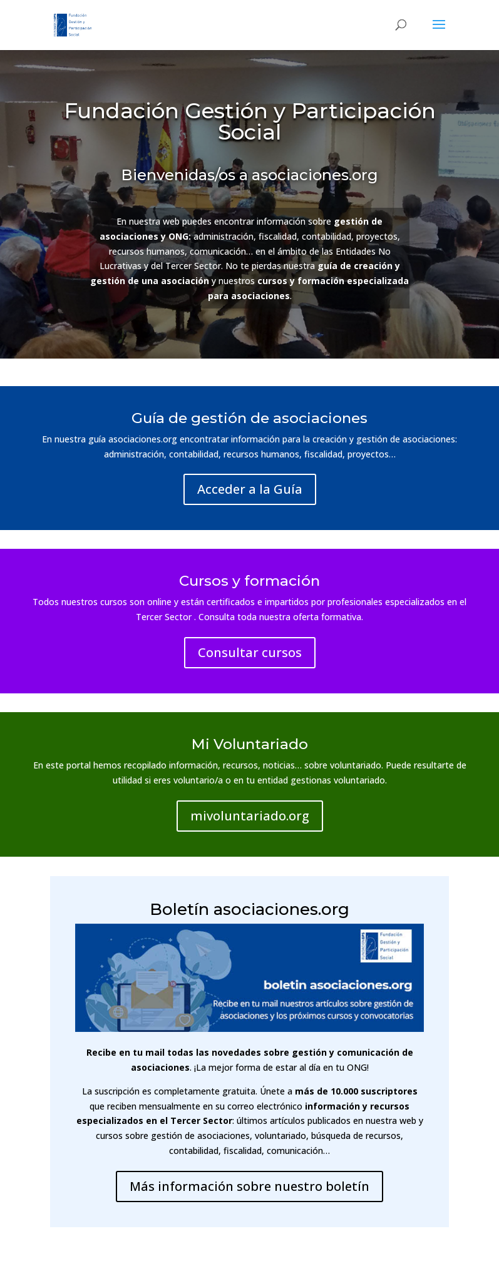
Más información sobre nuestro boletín (249, 1186)
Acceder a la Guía (249, 489)
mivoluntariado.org (249, 815)
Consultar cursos (250, 652)
